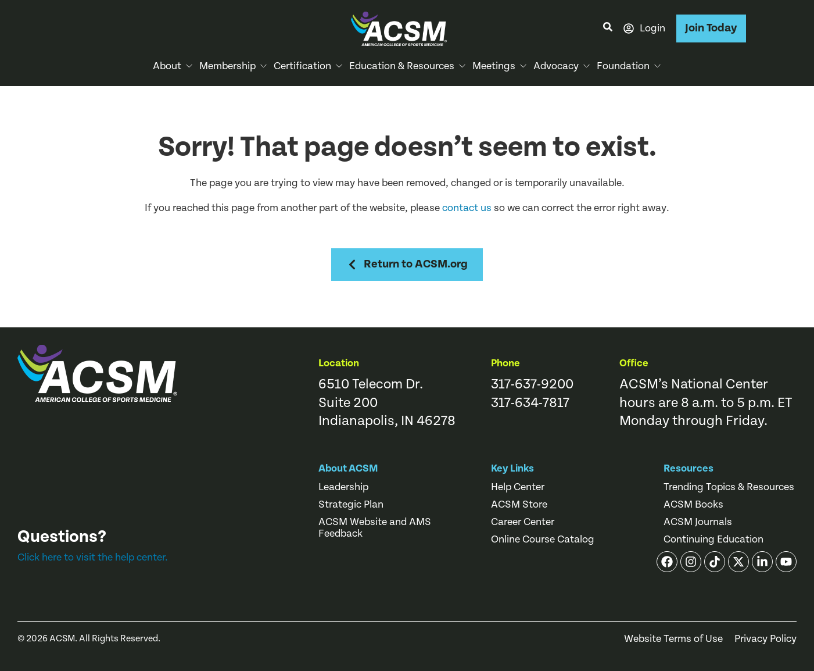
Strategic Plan (350, 505)
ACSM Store (519, 505)
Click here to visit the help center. (92, 557)
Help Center (517, 487)
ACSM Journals (698, 522)
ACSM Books (693, 505)
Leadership (343, 487)
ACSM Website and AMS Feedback (374, 528)
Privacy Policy (765, 639)
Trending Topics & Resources (729, 487)
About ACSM (348, 468)
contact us (467, 208)
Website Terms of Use (673, 639)
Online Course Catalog (542, 539)
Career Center (522, 522)
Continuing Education (713, 539)
